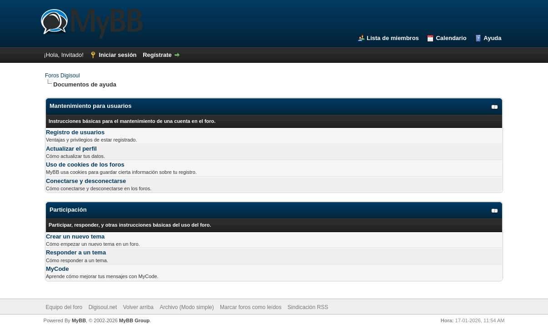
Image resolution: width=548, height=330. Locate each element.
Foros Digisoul (62, 75)
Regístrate (157, 54)
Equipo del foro (64, 307)
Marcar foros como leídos (250, 307)
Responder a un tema (76, 252)
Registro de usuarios (75, 132)
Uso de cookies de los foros (85, 164)
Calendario (451, 38)
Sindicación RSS (308, 307)
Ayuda (492, 38)
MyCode (57, 268)
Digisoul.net (103, 307)
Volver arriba (138, 307)
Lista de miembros (393, 38)
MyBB (79, 320)
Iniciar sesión (117, 54)
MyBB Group (134, 320)
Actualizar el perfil (71, 148)
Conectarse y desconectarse (86, 181)
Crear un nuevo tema (75, 236)
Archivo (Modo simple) (186, 307)
